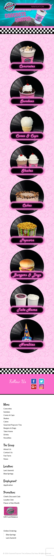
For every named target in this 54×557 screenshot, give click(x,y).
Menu (6, 404)
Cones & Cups (27, 136)
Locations (8, 466)
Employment (9, 481)
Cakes (27, 205)
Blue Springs (8, 473)
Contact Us (8, 452)
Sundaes (27, 101)
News (5, 459)
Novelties (27, 344)
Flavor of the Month (11, 503)
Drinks (6, 434)
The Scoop (8, 445)
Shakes (27, 170)
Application (8, 485)
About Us (7, 449)
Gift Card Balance (10, 517)
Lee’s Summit (8, 470)
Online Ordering (9, 531)
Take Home (27, 310)
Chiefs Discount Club (11, 496)
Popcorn (27, 240)
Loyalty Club (8, 500)
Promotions (9, 492)
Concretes (27, 66)
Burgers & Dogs (27, 275)
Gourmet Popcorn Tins (12, 425)
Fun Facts (7, 456)
